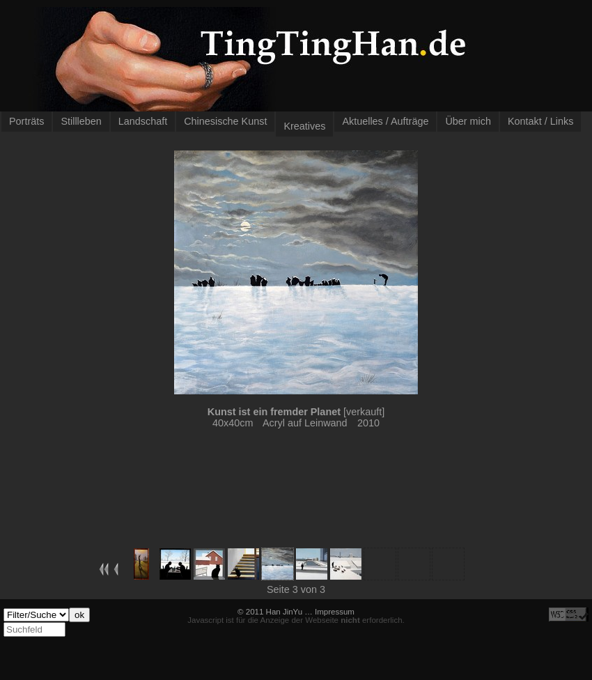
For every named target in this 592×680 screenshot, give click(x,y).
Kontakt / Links (540, 121)
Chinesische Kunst (225, 121)
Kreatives (304, 126)
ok (79, 615)
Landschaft (142, 121)
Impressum (335, 612)
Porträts (26, 121)
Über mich (468, 121)
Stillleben (81, 121)
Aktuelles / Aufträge (385, 121)
